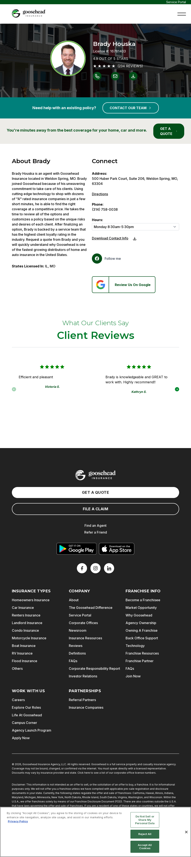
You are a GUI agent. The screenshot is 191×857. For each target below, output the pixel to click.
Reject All (144, 834)
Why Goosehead (139, 615)
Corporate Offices (83, 623)
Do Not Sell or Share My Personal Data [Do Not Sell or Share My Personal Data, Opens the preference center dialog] (145, 820)
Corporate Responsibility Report (94, 668)
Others (17, 668)
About (74, 600)
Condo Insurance (25, 630)
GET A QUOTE (168, 131)
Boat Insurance (24, 646)
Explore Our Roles (26, 707)
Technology (135, 646)
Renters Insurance (26, 615)
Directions (100, 194)
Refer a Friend (95, 532)
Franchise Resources (142, 653)
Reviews (75, 646)
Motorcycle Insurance (29, 638)
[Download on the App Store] (116, 549)
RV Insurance (22, 653)
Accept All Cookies (145, 846)
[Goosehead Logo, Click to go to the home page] (29, 13)
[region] (95, 832)
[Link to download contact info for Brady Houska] (133, 76)
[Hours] (135, 226)
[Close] (186, 832)
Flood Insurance (24, 661)
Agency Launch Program (31, 730)
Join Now (133, 676)
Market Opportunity (141, 607)
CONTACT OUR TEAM (131, 108)
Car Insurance (23, 607)
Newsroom (77, 630)
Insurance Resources (85, 638)
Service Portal (176, 2)
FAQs (73, 661)
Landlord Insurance (27, 623)
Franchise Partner (140, 661)
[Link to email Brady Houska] (115, 76)
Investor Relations (83, 676)
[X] (95, 568)
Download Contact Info (110, 238)
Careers (18, 700)
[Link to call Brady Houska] (97, 76)
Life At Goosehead (27, 715)
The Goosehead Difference (90, 607)
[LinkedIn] (109, 568)
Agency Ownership (141, 623)
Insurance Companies (86, 707)
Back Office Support (142, 638)
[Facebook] (106, 258)
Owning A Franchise (142, 630)
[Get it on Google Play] (76, 549)
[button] (181, 13)
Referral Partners (82, 700)
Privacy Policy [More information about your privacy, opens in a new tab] (18, 821)
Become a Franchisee (143, 600)
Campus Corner (24, 723)
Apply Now (21, 738)
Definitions (77, 653)
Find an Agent (95, 525)
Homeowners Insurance (31, 600)
